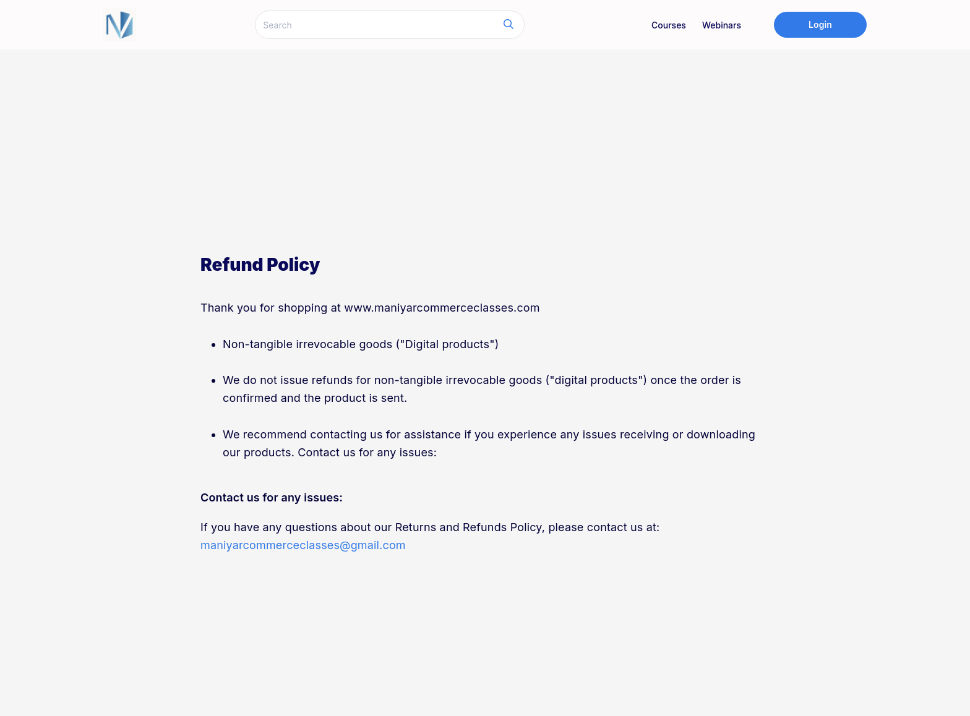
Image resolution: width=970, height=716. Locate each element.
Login (820, 24)
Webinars (721, 25)
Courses (668, 25)
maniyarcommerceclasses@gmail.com (303, 545)
